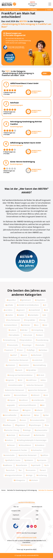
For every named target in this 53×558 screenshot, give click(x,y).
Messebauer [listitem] (14, 410)
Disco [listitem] (36, 325)
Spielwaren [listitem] (28, 460)
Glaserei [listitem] (24, 355)
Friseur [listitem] (20, 350)
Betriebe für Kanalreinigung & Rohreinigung (22, 490)
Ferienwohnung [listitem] (9, 340)
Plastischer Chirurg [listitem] (11, 430)
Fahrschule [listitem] (27, 335)
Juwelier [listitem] (7, 395)
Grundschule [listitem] (37, 360)
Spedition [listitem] (44, 455)
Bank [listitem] (46, 310)
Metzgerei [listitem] (27, 410)
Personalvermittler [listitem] (37, 420)
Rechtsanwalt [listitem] (24, 435)
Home (3, 490)
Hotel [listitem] (20, 380)
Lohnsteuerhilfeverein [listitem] (27, 405)
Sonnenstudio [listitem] (9, 455)
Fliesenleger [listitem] (27, 345)
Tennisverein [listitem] (31, 470)
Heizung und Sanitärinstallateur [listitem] (20, 375)
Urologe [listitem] (29, 475)
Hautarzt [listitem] (18, 370)
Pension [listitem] (23, 420)
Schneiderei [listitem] (39, 445)
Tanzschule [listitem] (10, 470)
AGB (37, 519)
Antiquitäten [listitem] (40, 300)
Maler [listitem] (42, 405)
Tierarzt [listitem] (43, 470)
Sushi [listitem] (47, 465)
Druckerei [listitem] (12, 330)
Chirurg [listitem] (42, 320)
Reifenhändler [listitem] (39, 435)
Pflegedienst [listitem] (20, 425)
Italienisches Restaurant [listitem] (14, 390)
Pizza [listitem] (47, 425)
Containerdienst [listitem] (10, 325)
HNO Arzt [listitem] (40, 375)
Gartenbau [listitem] (43, 350)
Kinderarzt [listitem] (35, 395)
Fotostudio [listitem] (40, 345)
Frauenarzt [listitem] (9, 350)
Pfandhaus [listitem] (7, 425)
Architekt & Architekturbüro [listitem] (28, 305)
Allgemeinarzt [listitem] (25, 300)
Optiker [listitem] (46, 415)
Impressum (16, 515)
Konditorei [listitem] (23, 400)
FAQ (37, 511)
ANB (37, 515)
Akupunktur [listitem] (11, 300)
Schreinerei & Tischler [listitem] (18, 450)
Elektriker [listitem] (24, 330)
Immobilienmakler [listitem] (15, 385)
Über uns (16, 506)
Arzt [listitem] (44, 305)
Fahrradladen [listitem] (14, 335)
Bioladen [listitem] (20, 315)
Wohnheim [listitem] (33, 480)
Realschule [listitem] (11, 435)
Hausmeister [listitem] (24, 365)
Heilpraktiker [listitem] (31, 370)
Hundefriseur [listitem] (31, 380)
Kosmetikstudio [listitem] (38, 400)
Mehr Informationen (26, 545)
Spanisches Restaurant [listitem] (28, 455)
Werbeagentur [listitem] (19, 480)
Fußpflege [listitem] (31, 350)
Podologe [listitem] (27, 430)
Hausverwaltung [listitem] (39, 365)
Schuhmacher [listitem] (36, 450)
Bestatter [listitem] (9, 315)
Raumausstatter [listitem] (41, 430)
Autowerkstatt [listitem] (34, 310)
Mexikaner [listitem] (39, 410)
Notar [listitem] (36, 415)
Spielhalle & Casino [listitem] (12, 460)
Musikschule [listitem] (25, 415)
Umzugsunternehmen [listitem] (13, 475)
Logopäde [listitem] (11, 405)
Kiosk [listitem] (46, 395)
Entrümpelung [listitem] (37, 330)
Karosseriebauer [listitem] (20, 395)
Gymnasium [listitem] (10, 365)
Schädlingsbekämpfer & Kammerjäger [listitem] (32, 440)
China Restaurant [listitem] (13, 320)
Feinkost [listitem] (39, 335)
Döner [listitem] (45, 325)
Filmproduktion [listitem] (26, 340)
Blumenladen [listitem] (33, 315)
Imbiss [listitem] (43, 380)
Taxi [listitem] (20, 470)
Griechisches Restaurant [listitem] (18, 360)
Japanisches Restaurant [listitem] (37, 390)
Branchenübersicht (37, 506)
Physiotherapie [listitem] (35, 425)
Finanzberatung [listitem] (42, 340)
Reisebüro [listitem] (9, 440)
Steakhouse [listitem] (7, 465)
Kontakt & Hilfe (16, 511)
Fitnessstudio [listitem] (12, 345)
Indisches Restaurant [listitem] (35, 385)
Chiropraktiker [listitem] (29, 320)
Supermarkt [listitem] (35, 465)
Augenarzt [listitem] (21, 310)
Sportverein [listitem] (41, 460)
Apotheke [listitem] (9, 305)
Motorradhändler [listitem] (9, 415)
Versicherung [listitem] (42, 475)
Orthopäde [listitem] (11, 420)
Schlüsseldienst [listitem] (25, 445)
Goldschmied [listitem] (36, 355)
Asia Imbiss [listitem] (8, 310)
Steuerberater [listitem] (21, 465)
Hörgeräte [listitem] (10, 380)
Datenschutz (15, 519)
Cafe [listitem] (44, 315)
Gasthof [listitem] (13, 355)
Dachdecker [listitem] (25, 325)
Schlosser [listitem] (11, 445)
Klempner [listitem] (11, 400)
